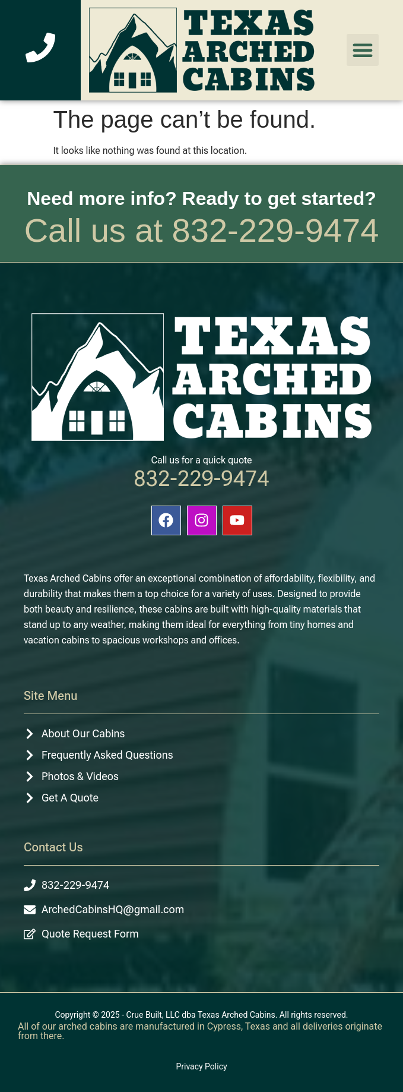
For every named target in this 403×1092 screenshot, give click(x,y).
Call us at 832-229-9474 (201, 230)
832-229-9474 (201, 478)
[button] (363, 50)
